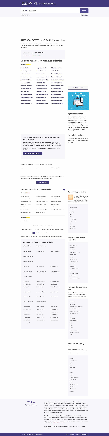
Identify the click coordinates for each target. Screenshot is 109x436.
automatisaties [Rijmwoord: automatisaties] (41, 281)
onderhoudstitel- (74, 311)
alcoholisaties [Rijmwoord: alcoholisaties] (40, 306)
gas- (71, 327)
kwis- (71, 325)
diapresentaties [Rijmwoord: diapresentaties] (25, 74)
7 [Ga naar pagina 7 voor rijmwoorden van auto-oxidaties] (49, 233)
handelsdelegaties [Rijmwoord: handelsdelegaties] (56, 74)
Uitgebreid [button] (85, 15)
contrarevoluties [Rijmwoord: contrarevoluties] (25, 196)
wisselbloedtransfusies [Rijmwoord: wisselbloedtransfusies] (57, 209)
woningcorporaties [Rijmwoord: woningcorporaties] (26, 103)
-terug (71, 358)
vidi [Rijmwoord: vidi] (71, 271)
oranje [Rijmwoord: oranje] (71, 212)
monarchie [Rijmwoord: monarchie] (72, 221)
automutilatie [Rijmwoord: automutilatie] (54, 320)
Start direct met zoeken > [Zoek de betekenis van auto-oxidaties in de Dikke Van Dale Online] (32, 153)
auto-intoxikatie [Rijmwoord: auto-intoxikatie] (41, 291)
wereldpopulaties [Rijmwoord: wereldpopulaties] (56, 100)
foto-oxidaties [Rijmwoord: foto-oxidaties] (54, 251)
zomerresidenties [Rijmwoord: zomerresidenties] (40, 212)
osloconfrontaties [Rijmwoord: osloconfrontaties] (56, 82)
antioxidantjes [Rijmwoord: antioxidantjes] (54, 306)
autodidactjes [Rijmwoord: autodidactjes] (40, 314)
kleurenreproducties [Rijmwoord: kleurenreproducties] (26, 199)
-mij (71, 374)
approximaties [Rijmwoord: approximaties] (26, 309)
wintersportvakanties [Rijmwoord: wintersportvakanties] (41, 209)
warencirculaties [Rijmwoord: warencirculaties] (25, 100)
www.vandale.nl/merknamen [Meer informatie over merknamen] (57, 422)
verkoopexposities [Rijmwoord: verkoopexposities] (40, 207)
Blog (67, 434)
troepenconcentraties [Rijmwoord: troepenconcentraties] (27, 97)
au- (22, 168)
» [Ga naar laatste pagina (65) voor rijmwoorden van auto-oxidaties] (63, 233)
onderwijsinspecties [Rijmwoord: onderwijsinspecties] (26, 201)
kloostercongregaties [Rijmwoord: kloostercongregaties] (42, 77)
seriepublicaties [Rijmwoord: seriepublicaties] (25, 91)
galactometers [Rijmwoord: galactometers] (74, 268)
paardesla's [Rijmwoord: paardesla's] (73, 259)
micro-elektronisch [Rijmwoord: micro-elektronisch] (56, 199)
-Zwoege (72, 386)
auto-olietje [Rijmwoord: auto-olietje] (40, 312)
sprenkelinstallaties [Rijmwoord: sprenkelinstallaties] (57, 91)
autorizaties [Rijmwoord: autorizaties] (26, 287)
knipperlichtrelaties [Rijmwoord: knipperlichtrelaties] (57, 77)
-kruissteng (73, 360)
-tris (71, 372)
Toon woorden (43, 182)
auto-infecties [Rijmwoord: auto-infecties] (40, 309)
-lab (71, 365)
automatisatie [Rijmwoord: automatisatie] (40, 317)
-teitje (71, 391)
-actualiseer (73, 370)
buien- (71, 323)
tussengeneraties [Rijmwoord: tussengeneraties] (41, 97)
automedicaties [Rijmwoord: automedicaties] (54, 281)
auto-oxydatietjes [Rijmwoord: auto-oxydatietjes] (55, 271)
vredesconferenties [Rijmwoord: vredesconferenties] (56, 207)
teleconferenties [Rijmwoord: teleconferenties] (55, 204)
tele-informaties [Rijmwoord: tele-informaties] (56, 94)
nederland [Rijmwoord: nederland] (72, 228)
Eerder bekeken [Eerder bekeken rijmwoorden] (25, 15)
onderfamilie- (73, 320)
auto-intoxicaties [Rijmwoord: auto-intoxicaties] (27, 271)
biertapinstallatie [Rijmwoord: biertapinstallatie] (74, 252)
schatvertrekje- (74, 309)
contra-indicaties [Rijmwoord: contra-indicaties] (41, 71)
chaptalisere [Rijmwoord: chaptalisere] (73, 254)
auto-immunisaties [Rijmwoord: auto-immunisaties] (28, 301)
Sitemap (72, 434)
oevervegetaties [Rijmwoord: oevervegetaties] (25, 82)
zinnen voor (33, 56)
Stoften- (72, 318)
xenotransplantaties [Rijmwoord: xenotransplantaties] (42, 103)
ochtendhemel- (74, 316)
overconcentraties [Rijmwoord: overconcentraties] (41, 85)
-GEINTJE (72, 367)
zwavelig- (72, 302)
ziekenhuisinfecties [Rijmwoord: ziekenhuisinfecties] (26, 212)
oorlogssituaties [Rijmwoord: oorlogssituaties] (40, 82)
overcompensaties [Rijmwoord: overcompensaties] (26, 85)
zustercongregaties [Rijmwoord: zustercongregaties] (57, 103)
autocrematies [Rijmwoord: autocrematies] (26, 314)
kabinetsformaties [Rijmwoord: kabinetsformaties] (26, 77)
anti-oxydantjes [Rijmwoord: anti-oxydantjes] (27, 296)
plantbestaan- (73, 330)
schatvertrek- (73, 313)
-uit (71, 363)
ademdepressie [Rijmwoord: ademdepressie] (74, 261)
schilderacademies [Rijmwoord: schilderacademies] (56, 201)
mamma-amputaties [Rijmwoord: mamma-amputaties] (42, 80)
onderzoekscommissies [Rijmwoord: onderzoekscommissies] (42, 201)
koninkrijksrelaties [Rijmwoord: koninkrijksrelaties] (26, 80)
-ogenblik (72, 379)
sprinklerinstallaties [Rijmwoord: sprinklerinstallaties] (26, 94)
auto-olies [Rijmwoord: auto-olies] (25, 312)
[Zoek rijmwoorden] (36, 10)
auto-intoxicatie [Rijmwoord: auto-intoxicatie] (27, 291)
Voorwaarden (84, 434)
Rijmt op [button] (24, 10)
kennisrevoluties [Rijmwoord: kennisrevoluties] (55, 196)
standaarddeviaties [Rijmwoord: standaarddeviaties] (42, 94)
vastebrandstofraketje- (76, 306)
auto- (37, 168)
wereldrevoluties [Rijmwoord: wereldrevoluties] (25, 209)
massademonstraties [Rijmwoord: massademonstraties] (57, 80)
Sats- (71, 334)
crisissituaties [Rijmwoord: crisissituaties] (55, 71)
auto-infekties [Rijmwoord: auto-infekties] (54, 309)
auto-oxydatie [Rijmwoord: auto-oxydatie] (27, 251)
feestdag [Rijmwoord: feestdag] (72, 226)
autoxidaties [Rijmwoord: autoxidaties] (40, 251)
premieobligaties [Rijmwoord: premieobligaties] (26, 88)
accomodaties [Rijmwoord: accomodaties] (26, 306)
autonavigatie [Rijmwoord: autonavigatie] (26, 323)
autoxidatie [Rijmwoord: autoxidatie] (26, 266)
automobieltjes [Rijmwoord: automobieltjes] (40, 320)
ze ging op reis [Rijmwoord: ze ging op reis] (73, 245)
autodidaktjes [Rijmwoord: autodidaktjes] (54, 314)
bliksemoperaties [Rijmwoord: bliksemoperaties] (56, 68)
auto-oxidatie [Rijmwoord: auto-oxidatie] (27, 246)
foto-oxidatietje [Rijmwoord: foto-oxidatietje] (54, 291)
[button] (64, 190)
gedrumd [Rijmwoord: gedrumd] (72, 264)
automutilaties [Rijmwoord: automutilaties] (25, 68)
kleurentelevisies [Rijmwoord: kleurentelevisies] (40, 199)
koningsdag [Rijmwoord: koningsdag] (73, 207)
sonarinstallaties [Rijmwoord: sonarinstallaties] (41, 91)
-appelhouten (73, 384)
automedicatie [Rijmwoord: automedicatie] (54, 317)
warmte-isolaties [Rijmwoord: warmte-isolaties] (41, 100)
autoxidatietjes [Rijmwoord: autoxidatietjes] (41, 296)
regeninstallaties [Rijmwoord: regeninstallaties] (56, 88)
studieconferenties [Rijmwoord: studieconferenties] (41, 204)
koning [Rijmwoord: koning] (71, 209)
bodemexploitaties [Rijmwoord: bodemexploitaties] (26, 71)
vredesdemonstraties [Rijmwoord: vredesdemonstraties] (57, 97)
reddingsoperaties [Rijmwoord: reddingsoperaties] (41, 88)
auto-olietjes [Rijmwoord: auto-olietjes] (26, 281)
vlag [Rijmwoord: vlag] (71, 216)
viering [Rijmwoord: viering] (71, 223)
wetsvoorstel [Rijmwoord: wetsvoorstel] (73, 266)
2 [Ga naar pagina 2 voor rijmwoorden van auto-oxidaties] (36, 233)
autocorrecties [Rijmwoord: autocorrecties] (54, 312)
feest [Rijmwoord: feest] (71, 214)
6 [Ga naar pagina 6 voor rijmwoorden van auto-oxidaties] (46, 233)
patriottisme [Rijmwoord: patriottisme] (73, 219)
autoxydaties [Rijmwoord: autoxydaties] (40, 266)
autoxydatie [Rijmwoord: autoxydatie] (40, 287)
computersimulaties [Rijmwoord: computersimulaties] (26, 221)
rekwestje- (72, 304)
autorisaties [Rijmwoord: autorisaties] (53, 284)
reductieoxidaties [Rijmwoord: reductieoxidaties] (41, 301)
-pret (71, 381)
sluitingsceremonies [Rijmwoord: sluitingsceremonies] (26, 204)
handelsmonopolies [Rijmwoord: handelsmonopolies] (41, 196)
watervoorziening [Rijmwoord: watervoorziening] (74, 278)
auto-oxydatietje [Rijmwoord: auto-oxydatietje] (27, 276)
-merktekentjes (74, 377)
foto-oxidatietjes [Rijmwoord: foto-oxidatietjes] (54, 287)
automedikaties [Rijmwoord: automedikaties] (27, 284)
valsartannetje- (74, 332)
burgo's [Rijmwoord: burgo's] (72, 247)
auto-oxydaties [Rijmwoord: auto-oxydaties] (41, 246)
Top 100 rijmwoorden (78, 87)
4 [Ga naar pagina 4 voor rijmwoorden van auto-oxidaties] (41, 233)
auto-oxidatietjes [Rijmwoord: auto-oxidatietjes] (28, 256)
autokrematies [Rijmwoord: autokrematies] (27, 317)
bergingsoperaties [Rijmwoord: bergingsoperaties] (41, 68)
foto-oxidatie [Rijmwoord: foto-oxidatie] (53, 266)
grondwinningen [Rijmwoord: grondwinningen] (74, 275)
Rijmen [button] (84, 10)
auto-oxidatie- (55, 168)
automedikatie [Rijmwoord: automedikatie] (27, 320)
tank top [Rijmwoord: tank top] (72, 250)
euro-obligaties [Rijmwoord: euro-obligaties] (40, 74)
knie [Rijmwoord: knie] (71, 257)
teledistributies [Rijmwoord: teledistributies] (24, 207)
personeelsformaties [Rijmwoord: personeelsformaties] (57, 85)
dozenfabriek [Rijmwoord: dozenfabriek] (73, 273)
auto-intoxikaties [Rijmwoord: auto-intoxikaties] (41, 271)
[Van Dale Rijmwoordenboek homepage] (27, 3)
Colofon (77, 434)
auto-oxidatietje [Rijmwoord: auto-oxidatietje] (28, 261)
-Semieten (72, 388)
